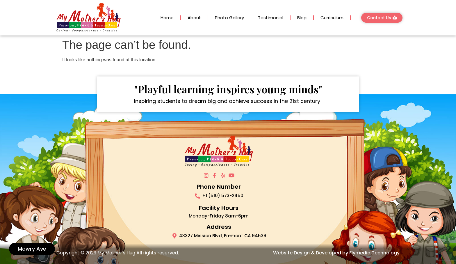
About (194, 18)
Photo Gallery (229, 18)
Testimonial (270, 18)
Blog (302, 18)
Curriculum (331, 18)
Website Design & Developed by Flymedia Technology (336, 252)
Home (167, 18)
